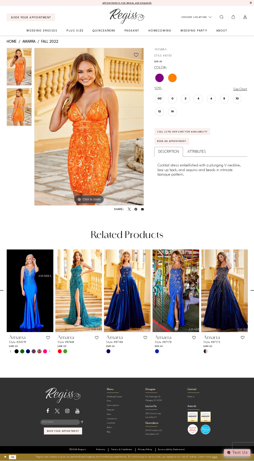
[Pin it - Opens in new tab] (135, 209)
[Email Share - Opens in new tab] (142, 210)
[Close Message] (250, 3)
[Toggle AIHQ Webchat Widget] (236, 452)
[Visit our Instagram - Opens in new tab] (67, 411)
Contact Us (112, 419)
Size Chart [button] (239, 89)
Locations (111, 423)
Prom (109, 401)
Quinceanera (113, 406)
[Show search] (221, 18)
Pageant (110, 410)
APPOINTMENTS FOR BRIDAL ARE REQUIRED (127, 3)
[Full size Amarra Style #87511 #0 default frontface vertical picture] (89, 127)
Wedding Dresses (114, 397)
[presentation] (30, 291)
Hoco (109, 414)
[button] (233, 18)
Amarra (28, 42)
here (214, 457)
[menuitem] (31, 18)
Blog (108, 432)
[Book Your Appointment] (31, 18)
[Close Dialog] (5, 457)
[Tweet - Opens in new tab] (129, 209)
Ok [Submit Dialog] (14, 457)
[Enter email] (62, 423)
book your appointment (63, 433)
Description (168, 154)
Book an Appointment (176, 144)
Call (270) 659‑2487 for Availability (188, 133)
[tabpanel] (19, 68)
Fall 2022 (49, 42)
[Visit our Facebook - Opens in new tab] (47, 411)
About (109, 428)
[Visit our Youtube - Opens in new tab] (77, 411)
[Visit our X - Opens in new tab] (57, 411)
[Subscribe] (82, 423)
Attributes (197, 154)
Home (12, 42)
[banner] (127, 16)
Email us (191, 397)
